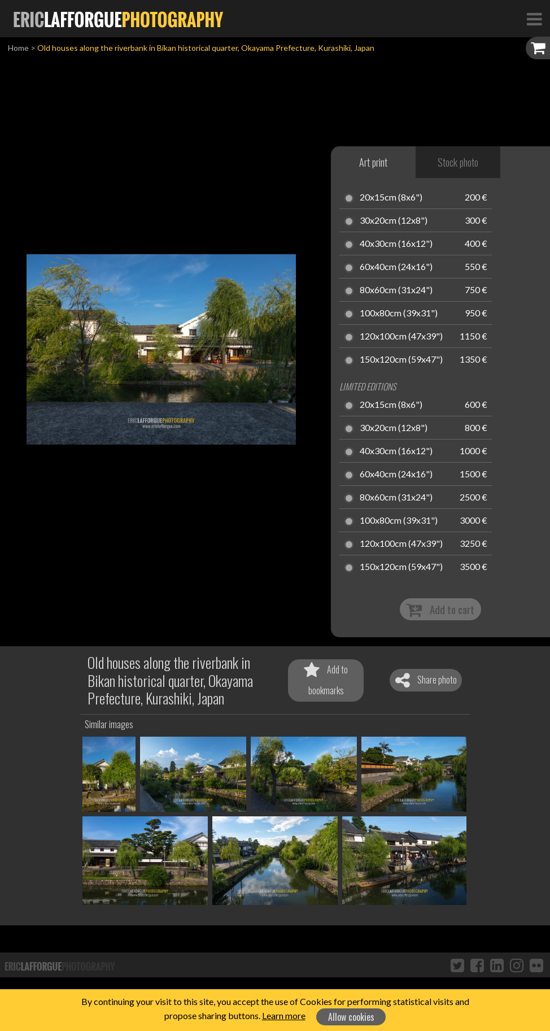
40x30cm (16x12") (396, 244)
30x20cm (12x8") (393, 220)
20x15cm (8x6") (391, 197)
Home (18, 48)
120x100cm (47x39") (401, 336)
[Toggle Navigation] (534, 18)
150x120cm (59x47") (401, 359)
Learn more (283, 1015)
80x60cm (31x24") (396, 290)
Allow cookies (351, 1017)
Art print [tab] (373, 162)
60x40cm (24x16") (396, 267)
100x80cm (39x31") (399, 313)
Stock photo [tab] (458, 162)
